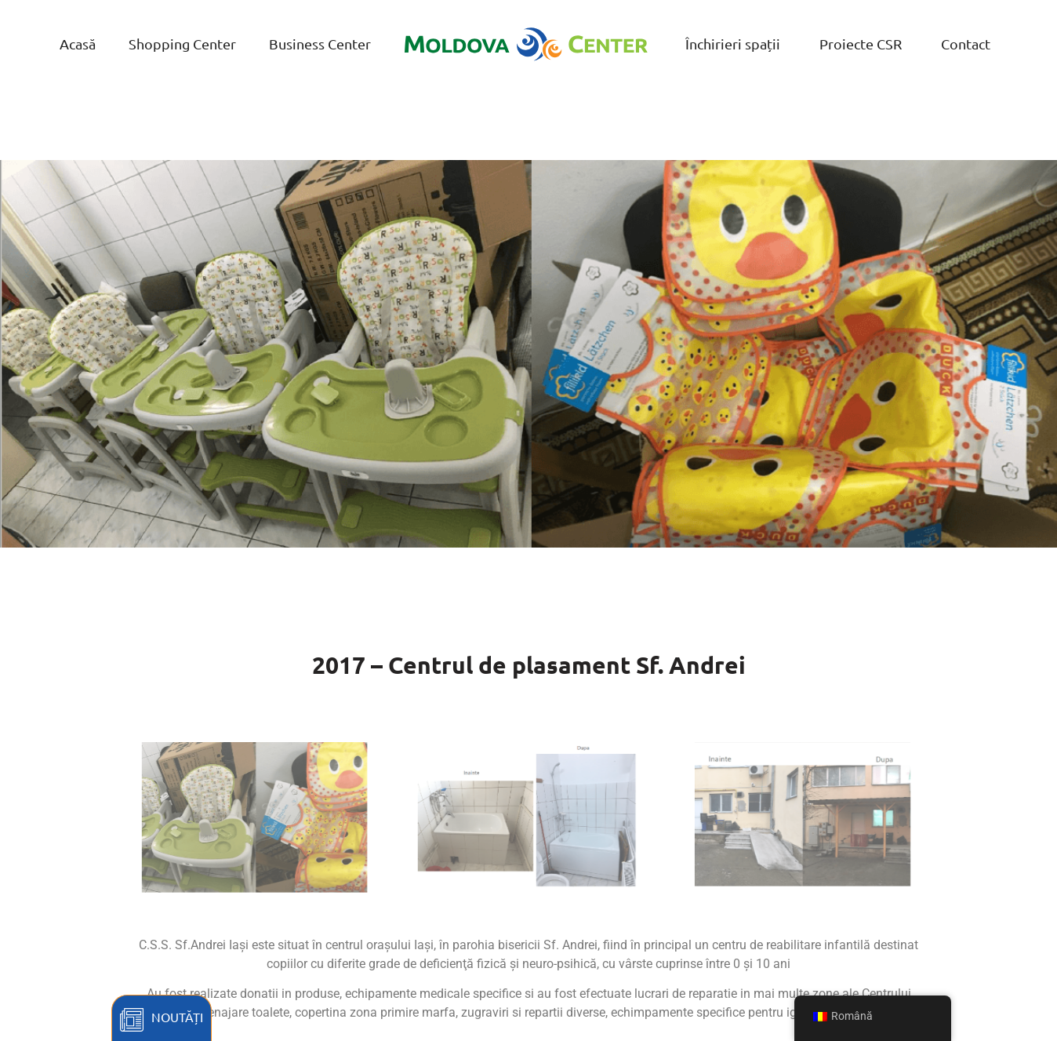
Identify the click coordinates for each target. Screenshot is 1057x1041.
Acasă (78, 43)
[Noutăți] (131, 1020)
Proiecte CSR (860, 43)
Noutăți (177, 1017)
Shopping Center (182, 43)
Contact (965, 43)
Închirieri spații (732, 43)
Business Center (320, 43)
